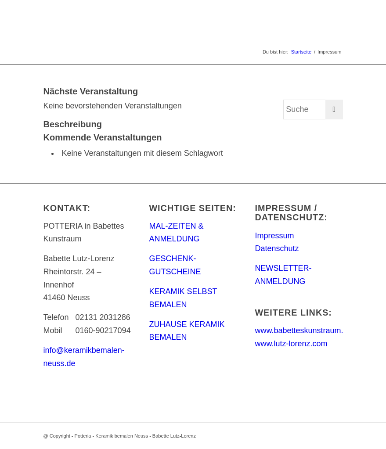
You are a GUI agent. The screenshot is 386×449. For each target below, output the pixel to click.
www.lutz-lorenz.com (291, 343)
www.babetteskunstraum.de (303, 330)
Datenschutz (277, 248)
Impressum (274, 235)
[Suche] (313, 109)
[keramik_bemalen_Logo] (86, 20)
